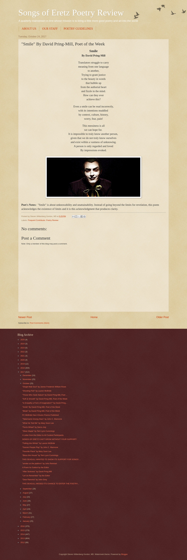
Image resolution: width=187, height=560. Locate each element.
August (26, 493)
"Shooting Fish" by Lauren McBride (36, 391)
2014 (22, 534)
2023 (22, 348)
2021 (22, 356)
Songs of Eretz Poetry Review (71, 12)
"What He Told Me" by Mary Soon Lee (38, 423)
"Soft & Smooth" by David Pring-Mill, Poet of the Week (44, 399)
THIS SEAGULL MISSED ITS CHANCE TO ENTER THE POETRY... (50, 484)
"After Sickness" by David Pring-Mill (37, 471)
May (25, 505)
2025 (22, 340)
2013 (22, 538)
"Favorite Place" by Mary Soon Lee (36, 451)
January (26, 521)
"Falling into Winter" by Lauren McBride (38, 443)
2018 (22, 368)
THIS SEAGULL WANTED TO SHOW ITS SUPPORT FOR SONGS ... (51, 459)
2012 (22, 542)
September (27, 489)
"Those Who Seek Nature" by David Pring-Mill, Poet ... (44, 395)
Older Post (162, 317)
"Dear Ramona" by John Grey (34, 479)
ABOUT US (29, 28)
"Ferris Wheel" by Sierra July (34, 427)
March (25, 513)
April (25, 509)
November (27, 379)
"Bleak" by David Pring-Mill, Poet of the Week (41, 411)
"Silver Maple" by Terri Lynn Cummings (38, 431)
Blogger (124, 554)
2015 (22, 530)
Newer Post (25, 317)
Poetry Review (52, 220)
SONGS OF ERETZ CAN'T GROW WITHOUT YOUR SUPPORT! (49, 439)
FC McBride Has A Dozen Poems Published (40, 415)
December (27, 375)
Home (94, 317)
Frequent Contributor (36, 220)
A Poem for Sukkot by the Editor (35, 467)
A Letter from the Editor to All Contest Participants (43, 435)
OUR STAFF (50, 28)
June (25, 501)
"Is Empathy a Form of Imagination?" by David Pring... (44, 403)
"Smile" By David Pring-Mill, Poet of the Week (41, 407)
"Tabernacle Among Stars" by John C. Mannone (42, 419)
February (27, 517)
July (24, 497)
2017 (22, 372)
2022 (22, 352)
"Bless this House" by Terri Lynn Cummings (40, 455)
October (26, 383)
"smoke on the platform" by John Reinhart (39, 463)
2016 (22, 526)
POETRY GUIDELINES (78, 28)
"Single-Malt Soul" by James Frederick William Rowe (44, 387)
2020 (22, 360)
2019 (22, 364)
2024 (22, 344)
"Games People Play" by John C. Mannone (40, 447)
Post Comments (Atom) (39, 323)
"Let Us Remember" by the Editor (36, 475)
